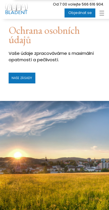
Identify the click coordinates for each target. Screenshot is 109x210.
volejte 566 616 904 (85, 4)
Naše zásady (22, 78)
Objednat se (80, 12)
